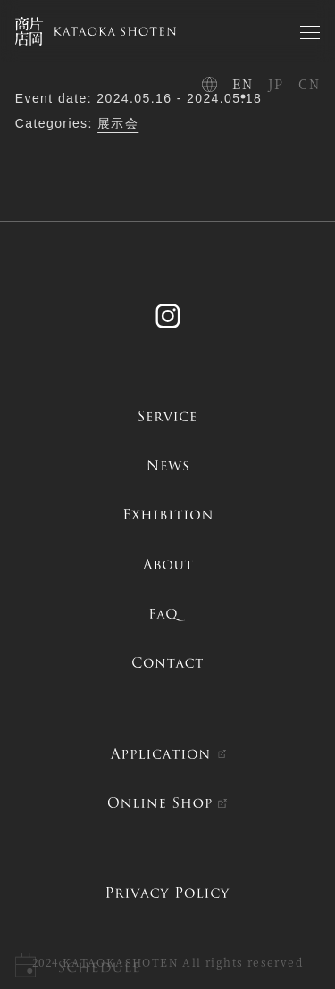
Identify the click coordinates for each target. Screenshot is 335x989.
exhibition (167, 514)
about (167, 564)
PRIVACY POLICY (167, 892)
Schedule (99, 967)
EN (242, 84)
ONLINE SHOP (159, 802)
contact (168, 662)
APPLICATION (159, 753)
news (167, 465)
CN (309, 84)
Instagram (168, 312)
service (168, 416)
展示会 (117, 123)
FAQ (167, 613)
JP (276, 84)
